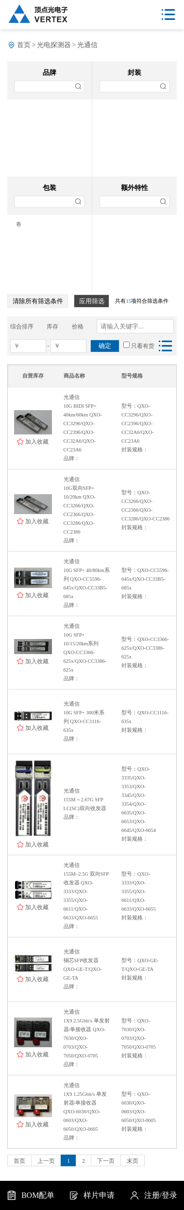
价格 (78, 326)
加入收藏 (37, 441)
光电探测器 (54, 45)
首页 (24, 45)
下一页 (106, 1161)
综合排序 (21, 326)
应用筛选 (91, 301)
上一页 (46, 1161)
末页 (132, 1161)
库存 (52, 326)
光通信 (87, 45)
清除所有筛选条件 (38, 301)
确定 (105, 345)
